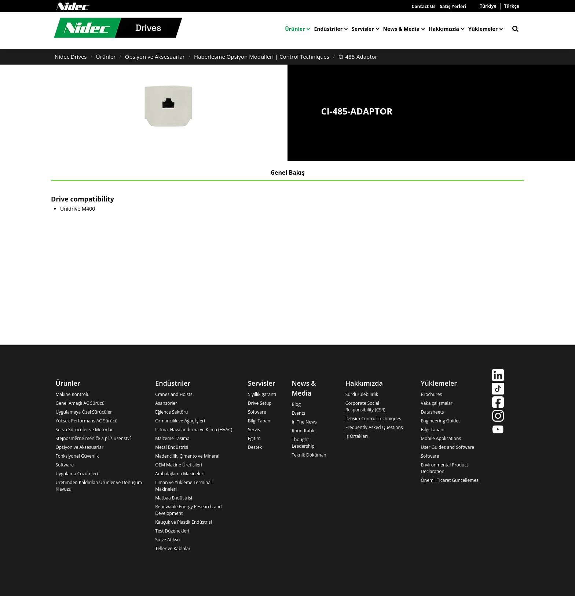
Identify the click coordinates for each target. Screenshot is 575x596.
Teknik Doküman (309, 455)
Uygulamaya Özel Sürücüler (84, 412)
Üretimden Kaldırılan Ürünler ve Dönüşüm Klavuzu (99, 485)
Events (298, 413)
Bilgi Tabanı (259, 421)
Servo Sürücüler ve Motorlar (84, 429)
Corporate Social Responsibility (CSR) (365, 406)
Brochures (431, 394)
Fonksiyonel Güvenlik (77, 456)
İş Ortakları (356, 436)
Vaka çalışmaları (437, 403)
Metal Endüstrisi (171, 447)
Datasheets (432, 412)
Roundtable (304, 431)
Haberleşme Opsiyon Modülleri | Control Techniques (261, 56)
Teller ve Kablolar (172, 548)
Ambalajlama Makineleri (180, 473)
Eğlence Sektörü (171, 412)
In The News (304, 422)
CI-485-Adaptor (357, 56)
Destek (255, 447)
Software (65, 465)
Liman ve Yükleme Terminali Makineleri (184, 485)
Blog (296, 404)
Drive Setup (260, 403)
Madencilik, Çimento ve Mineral (187, 456)
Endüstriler (328, 28)
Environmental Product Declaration (444, 468)
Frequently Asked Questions (374, 427)
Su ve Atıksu (167, 540)
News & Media (401, 28)
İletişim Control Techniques (373, 418)
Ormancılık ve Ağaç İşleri (180, 421)
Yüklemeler (483, 28)
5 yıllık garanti (262, 394)
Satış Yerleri (453, 6)
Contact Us (424, 6)
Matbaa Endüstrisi (173, 498)
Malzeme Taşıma (172, 438)
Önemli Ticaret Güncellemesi (450, 480)
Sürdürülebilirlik (361, 394)
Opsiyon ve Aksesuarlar (155, 56)
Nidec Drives (71, 56)
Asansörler (166, 403)
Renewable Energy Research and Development (188, 510)
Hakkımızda (444, 28)
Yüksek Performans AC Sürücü (87, 421)
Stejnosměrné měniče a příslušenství (93, 438)
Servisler (363, 28)
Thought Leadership (303, 442)
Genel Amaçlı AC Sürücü (80, 403)
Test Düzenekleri (172, 531)
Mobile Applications (441, 438)
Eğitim (254, 438)
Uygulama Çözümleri (77, 473)
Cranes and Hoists (173, 394)
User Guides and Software (447, 447)
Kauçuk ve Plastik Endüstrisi (183, 522)
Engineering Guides (441, 421)
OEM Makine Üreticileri (178, 465)
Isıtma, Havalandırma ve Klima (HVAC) (193, 429)
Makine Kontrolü (73, 394)
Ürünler (295, 28)
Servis (254, 429)
